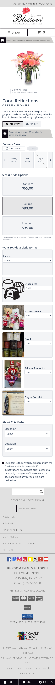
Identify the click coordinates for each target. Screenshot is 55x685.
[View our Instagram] (19, 560)
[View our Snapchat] (30, 560)
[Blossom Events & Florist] (27, 24)
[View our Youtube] (46, 560)
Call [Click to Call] (9, 682)
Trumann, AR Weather (13, 658)
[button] (27, 617)
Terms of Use (27, 673)
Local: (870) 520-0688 (27, 583)
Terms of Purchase (36, 668)
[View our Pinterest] (25, 560)
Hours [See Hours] (46, 682)
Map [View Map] (27, 682)
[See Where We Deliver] (27, 508)
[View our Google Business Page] (14, 560)
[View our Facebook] (9, 560)
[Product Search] (28, 491)
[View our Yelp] (40, 560)
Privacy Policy (14, 668)
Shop (14, 32)
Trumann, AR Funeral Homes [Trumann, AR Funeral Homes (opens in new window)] (19, 648)
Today (32, 148)
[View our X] (35, 560)
